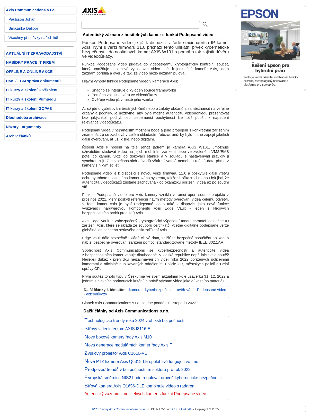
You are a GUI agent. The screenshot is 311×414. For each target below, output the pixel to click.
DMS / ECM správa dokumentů (33, 81)
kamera (135, 290)
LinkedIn (186, 409)
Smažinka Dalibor (23, 28)
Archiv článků (18, 136)
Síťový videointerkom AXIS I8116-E (117, 328)
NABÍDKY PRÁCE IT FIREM (30, 62)
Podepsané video (211, 290)
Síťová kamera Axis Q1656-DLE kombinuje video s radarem (140, 386)
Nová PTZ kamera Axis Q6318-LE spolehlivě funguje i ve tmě (141, 361)
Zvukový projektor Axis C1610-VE (115, 353)
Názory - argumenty (23, 127)
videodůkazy (96, 294)
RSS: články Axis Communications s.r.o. (119, 409)
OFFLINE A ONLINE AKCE (29, 72)
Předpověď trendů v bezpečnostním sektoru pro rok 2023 (137, 369)
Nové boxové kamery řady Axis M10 (118, 337)
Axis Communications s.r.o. (31, 10)
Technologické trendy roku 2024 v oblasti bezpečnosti (134, 320)
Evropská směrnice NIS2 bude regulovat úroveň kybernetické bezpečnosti (152, 377)
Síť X (174, 409)
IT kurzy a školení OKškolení (31, 90)
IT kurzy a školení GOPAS (29, 108)
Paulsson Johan (21, 19)
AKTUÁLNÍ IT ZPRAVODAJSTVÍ (34, 53)
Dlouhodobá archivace (26, 117)
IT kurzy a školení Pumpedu (31, 99)
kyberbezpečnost (159, 290)
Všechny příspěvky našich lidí (33, 38)
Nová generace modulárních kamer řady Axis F (128, 345)
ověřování (185, 290)
